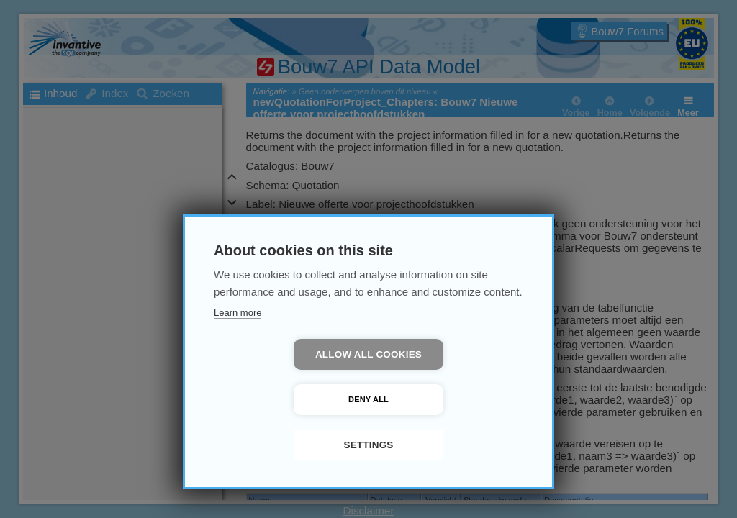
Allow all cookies (285, 399)
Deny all (451, 399)
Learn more (237, 358)
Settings (368, 445)
